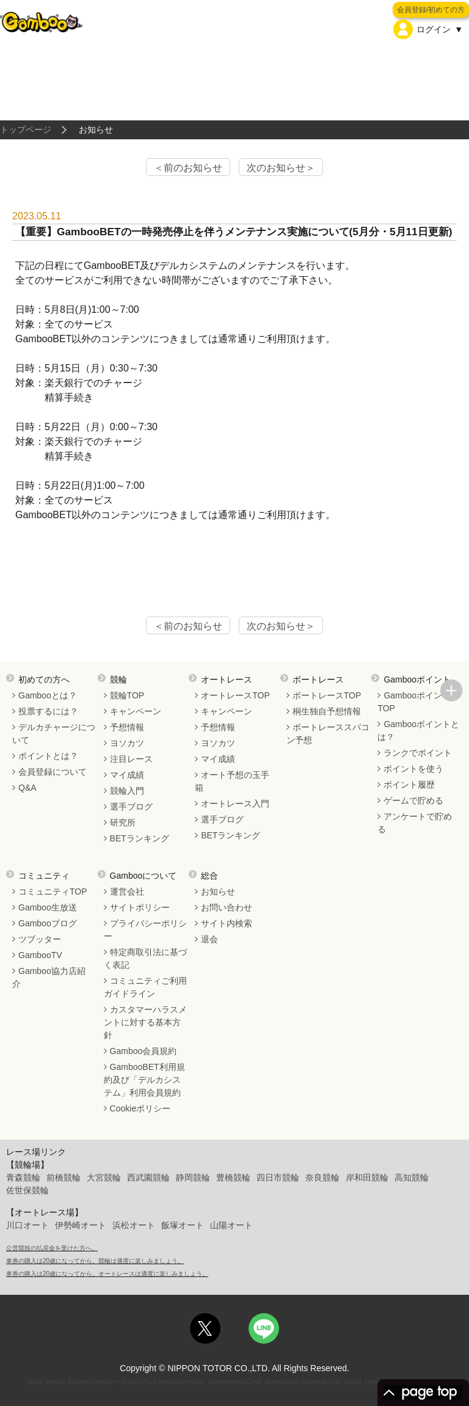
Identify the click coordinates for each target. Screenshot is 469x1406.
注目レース (131, 759)
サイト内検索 (226, 923)
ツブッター (39, 939)
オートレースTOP (235, 695)
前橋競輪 (63, 1177)
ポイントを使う (413, 769)
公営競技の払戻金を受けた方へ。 (52, 1248)
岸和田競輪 (367, 1177)
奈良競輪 (322, 1177)
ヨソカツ (127, 743)
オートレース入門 (235, 803)
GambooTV (40, 955)
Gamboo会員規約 (143, 1051)
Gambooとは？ (47, 695)
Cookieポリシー (140, 1108)
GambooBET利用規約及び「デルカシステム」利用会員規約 (144, 1079)
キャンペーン (135, 711)
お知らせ (218, 891)
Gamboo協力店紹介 (48, 977)
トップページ (25, 129)
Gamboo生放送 (47, 907)
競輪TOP (127, 695)
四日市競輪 (277, 1177)
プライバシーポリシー (145, 929)
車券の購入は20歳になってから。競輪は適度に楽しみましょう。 (95, 1261)
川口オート (27, 1225)
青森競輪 (23, 1177)
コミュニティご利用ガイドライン (145, 987)
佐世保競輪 (27, 1190)
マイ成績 (127, 775)
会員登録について (52, 772)
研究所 (123, 822)
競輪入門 (127, 791)
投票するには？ (48, 711)
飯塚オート (182, 1225)
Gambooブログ (47, 923)
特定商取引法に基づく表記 (145, 958)
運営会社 (127, 891)
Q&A (27, 788)
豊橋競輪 (233, 1177)
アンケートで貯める (414, 822)
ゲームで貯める (413, 800)
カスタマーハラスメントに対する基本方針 (145, 1022)
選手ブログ (131, 806)
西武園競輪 (148, 1177)
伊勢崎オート (80, 1225)
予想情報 (127, 727)
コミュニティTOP (52, 891)
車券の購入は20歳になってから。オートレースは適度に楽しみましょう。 (107, 1273)
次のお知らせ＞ (281, 168)
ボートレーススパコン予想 (327, 733)
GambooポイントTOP (414, 701)
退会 (209, 939)
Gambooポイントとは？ (418, 730)
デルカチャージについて (53, 733)
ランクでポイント (418, 753)
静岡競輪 (193, 1177)
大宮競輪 (104, 1177)
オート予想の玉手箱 (232, 781)
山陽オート (231, 1225)
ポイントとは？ (48, 756)
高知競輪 (411, 1177)
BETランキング (139, 838)
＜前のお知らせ (188, 168)
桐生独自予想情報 (327, 711)
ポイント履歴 (409, 784)
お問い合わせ (226, 907)
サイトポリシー (140, 907)
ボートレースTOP (327, 695)
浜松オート (133, 1225)
